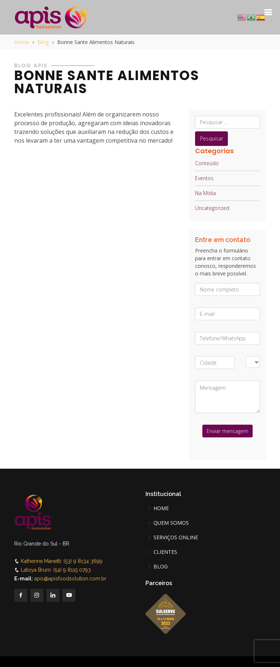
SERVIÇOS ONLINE (175, 537)
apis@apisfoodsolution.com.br (70, 578)
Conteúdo (207, 163)
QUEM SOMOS (171, 522)
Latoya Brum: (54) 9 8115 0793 (56, 570)
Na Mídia (205, 193)
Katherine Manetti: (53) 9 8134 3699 (61, 561)
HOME (161, 508)
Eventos (204, 178)
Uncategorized (212, 208)
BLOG (160, 566)
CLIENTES (165, 552)
